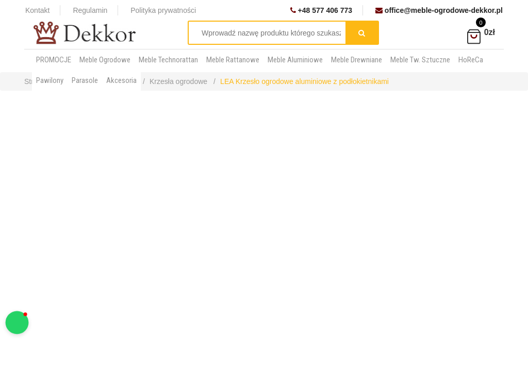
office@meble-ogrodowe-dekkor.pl (439, 10)
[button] (17, 322)
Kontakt (37, 10)
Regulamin (90, 10)
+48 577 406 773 (321, 10)
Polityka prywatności (163, 10)
